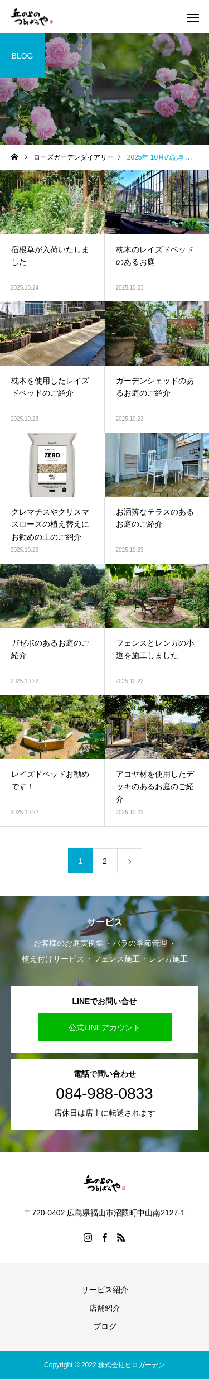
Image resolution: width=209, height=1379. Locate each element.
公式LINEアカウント (104, 1027)
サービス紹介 (104, 1289)
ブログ (104, 1326)
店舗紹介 (104, 1308)
